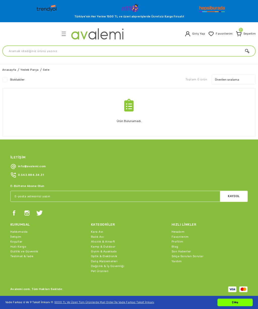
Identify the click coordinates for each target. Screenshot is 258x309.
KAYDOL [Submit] (234, 196)
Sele (46, 70)
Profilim (177, 241)
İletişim (15, 237)
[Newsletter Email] (129, 196)
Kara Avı (97, 231)
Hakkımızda (19, 231)
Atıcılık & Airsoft (103, 241)
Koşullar (16, 241)
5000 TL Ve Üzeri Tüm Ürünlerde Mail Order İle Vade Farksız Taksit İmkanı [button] (104, 302)
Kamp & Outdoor (103, 246)
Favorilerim (180, 237)
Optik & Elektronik (104, 256)
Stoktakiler (17, 79)
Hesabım (178, 231)
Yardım (177, 261)
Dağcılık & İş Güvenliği (107, 266)
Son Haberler (181, 251)
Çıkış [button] (235, 302)
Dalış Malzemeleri (104, 261)
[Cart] (246, 34)
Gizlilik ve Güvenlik (24, 251)
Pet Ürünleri (100, 271)
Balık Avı (97, 237)
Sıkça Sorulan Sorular (187, 256)
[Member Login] (195, 34)
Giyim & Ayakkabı (104, 251)
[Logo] (47, 7)
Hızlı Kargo (18, 246)
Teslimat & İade (21, 256)
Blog (175, 246)
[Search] (129, 51)
